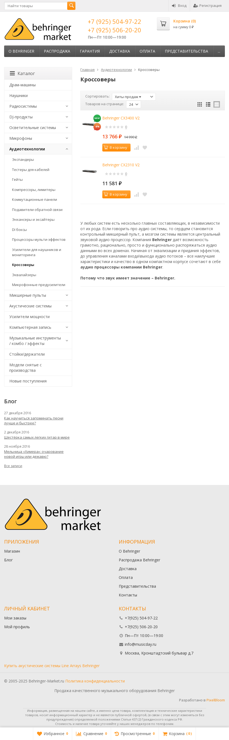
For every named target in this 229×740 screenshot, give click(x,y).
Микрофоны (20, 138)
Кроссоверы (23, 264)
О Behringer (21, 51)
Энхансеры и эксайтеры (33, 219)
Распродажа (57, 51)
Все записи (13, 466)
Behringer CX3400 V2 (121, 118)
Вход (179, 5)
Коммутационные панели (34, 199)
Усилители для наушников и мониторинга (36, 252)
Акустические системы (30, 305)
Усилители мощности (29, 316)
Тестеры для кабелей (30, 169)
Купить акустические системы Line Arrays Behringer (52, 665)
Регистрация (207, 5)
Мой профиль (17, 626)
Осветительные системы (32, 127)
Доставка (119, 51)
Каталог (22, 73)
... (219, 51)
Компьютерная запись (30, 327)
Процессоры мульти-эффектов (39, 239)
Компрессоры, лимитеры (33, 189)
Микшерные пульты (27, 295)
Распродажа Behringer (139, 559)
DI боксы (19, 229)
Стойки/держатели (27, 354)
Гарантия (90, 51)
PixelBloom (216, 700)
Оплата (147, 51)
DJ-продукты (21, 116)
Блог (8, 559)
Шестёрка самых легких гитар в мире (37, 437)
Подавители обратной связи (37, 209)
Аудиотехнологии (27, 149)
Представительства (186, 51)
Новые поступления (28, 381)
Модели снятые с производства (25, 367)
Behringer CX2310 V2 (121, 164)
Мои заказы (15, 618)
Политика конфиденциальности (95, 681)
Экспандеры (23, 159)
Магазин (12, 551)
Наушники (18, 95)
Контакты (128, 595)
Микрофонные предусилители (38, 284)
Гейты (17, 179)
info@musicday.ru (140, 644)
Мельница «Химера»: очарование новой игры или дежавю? (34, 454)
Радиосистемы (23, 106)
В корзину (115, 147)
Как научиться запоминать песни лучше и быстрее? (33, 420)
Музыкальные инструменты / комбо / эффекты (35, 340)
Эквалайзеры (24, 274)
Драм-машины (22, 84)
